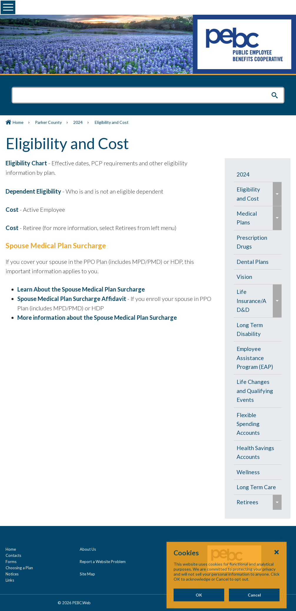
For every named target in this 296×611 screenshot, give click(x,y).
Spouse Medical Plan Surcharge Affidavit (71, 298)
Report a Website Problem (103, 561)
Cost (12, 209)
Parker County (48, 122)
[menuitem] (258, 174)
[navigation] (258, 338)
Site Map (87, 574)
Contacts (13, 555)
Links (10, 580)
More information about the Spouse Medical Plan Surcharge (97, 317)
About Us (88, 549)
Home (18, 122)
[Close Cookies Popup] (277, 574)
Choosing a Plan (19, 567)
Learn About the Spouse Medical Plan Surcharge (81, 289)
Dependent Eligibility (33, 191)
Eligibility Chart (26, 163)
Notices (12, 574)
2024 (78, 122)
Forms (11, 561)
